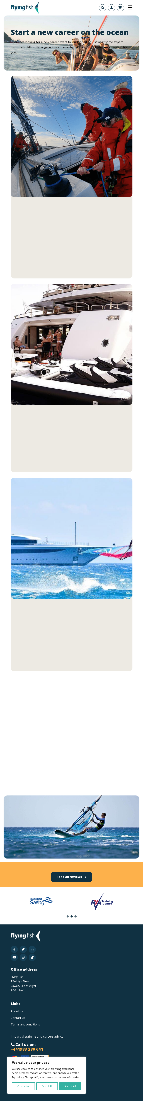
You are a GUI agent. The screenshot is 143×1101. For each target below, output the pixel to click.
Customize (23, 1086)
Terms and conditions (25, 1024)
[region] (46, 1075)
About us (17, 1011)
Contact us (18, 1018)
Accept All (70, 1086)
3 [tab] (75, 916)
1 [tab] (68, 916)
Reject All (47, 1086)
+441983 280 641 (27, 1049)
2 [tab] (72, 916)
